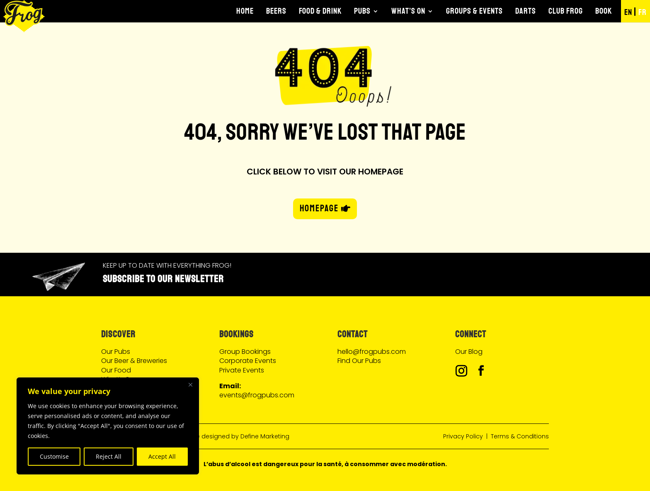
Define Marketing (264, 436)
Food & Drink (320, 11)
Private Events (241, 370)
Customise (54, 456)
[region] (108, 425)
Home (245, 11)
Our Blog (469, 351)
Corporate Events (247, 360)
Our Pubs (115, 351)
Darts (525, 11)
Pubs (362, 11)
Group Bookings (245, 351)
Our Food (116, 370)
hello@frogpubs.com (371, 351)
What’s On (408, 11)
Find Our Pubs (359, 360)
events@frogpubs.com (256, 395)
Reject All (108, 456)
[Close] (190, 384)
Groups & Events (474, 11)
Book (603, 11)
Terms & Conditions (520, 436)
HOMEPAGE (319, 208)
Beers (276, 11)
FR (642, 12)
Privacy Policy (463, 436)
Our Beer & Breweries (134, 360)
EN (628, 12)
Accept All (162, 456)
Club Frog (565, 11)
